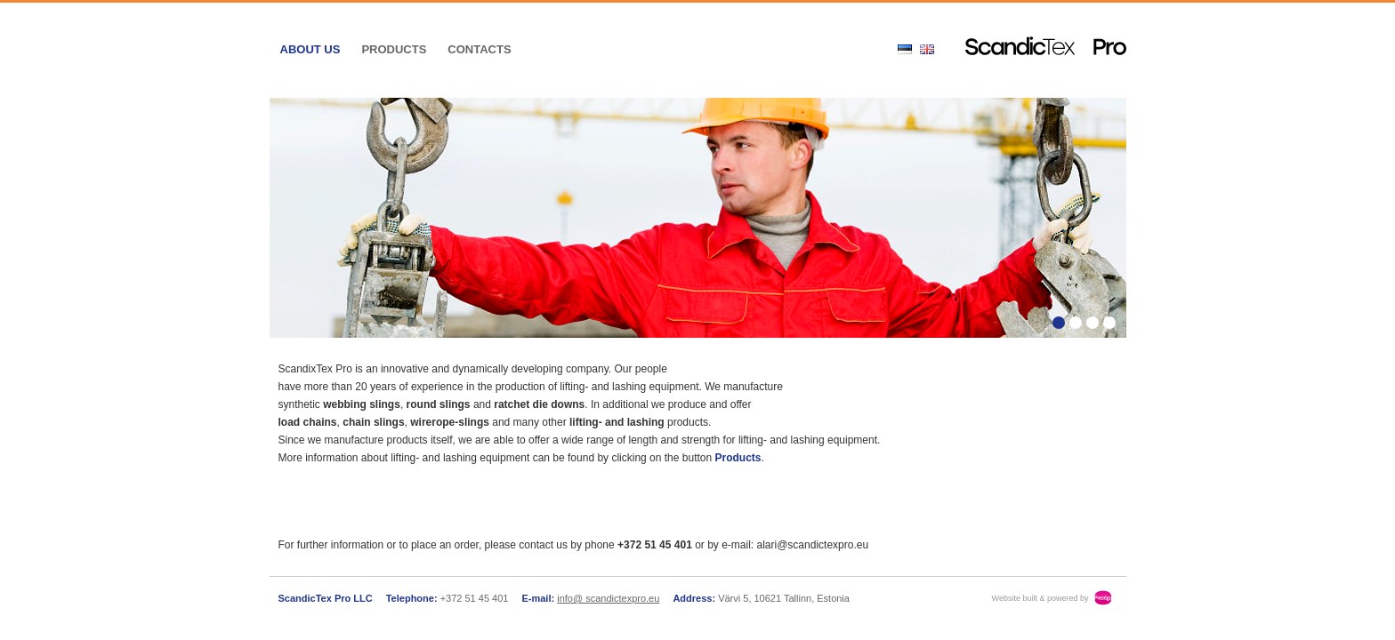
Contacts (479, 49)
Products (393, 49)
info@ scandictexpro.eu (608, 598)
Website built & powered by (1040, 598)
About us (310, 49)
